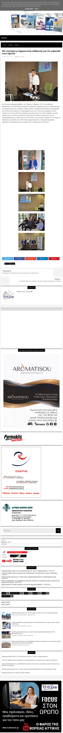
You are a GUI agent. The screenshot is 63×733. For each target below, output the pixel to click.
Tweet (7, 258)
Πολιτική (43, 585)
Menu (4, 38)
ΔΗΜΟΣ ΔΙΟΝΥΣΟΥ (6, 588)
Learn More (29, 9)
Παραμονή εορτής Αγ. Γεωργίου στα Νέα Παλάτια (16, 664)
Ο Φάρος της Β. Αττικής (23, 283)
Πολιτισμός (35, 585)
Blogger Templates (40, 730)
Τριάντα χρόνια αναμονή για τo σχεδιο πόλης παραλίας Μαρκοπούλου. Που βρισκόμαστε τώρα (28, 569)
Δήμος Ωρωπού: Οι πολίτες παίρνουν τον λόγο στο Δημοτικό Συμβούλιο (22, 576)
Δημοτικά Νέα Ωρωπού (15, 585)
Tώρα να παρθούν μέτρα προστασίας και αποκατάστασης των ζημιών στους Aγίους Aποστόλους (29, 565)
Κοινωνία (7, 263)
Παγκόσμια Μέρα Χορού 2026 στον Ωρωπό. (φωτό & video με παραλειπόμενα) (24, 563)
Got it (37, 9)
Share (19, 258)
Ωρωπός (12, 263)
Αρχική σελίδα (5, 594)
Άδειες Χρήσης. (5, 596)
